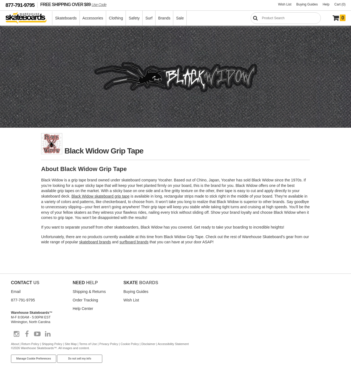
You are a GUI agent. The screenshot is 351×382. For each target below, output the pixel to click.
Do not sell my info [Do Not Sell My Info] (79, 358)
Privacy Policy (108, 344)
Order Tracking (85, 300)
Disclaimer (148, 344)
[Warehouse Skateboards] (28, 18)
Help (326, 4)
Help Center (83, 308)
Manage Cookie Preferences (33, 358)
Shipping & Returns (89, 291)
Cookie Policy (130, 344)
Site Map (71, 344)
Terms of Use (88, 344)
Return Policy (30, 344)
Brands (164, 18)
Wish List (284, 4)
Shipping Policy (52, 344)
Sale (180, 18)
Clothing (116, 18)
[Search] (286, 18)
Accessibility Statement (173, 344)
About (15, 344)
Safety (134, 18)
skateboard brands (95, 242)
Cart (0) (340, 4)
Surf (148, 18)
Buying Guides (307, 4)
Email (16, 291)
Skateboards (66, 18)
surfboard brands (134, 242)
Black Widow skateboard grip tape (101, 196)
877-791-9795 (20, 5)
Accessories (93, 18)
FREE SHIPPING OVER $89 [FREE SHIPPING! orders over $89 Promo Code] (73, 4)
